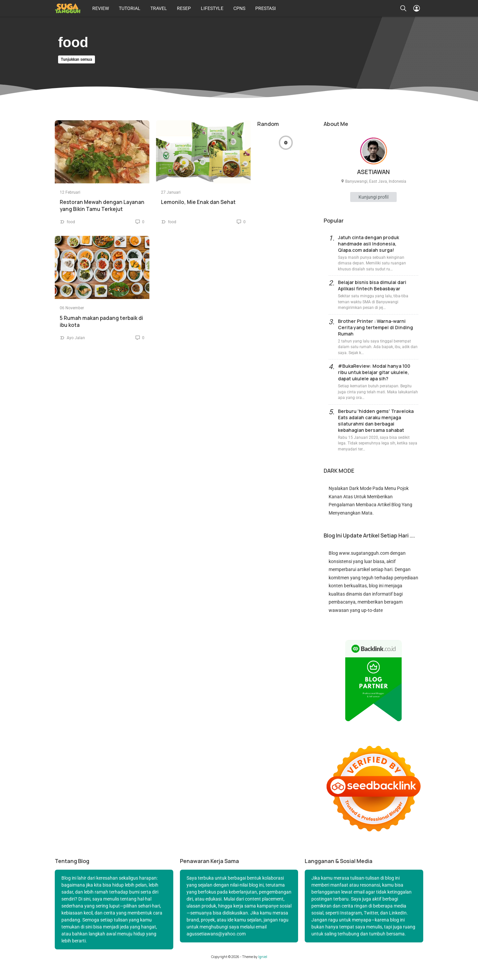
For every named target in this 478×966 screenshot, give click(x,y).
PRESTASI (265, 8)
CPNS (239, 8)
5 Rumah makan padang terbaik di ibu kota (101, 322)
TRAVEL (158, 8)
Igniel (262, 956)
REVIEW (100, 8)
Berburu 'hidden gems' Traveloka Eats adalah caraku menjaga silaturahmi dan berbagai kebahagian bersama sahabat (376, 420)
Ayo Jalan (76, 338)
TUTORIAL (129, 8)
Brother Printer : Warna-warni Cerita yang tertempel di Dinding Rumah (375, 327)
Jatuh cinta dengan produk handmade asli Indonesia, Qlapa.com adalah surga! (368, 243)
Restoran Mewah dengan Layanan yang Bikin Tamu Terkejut (102, 206)
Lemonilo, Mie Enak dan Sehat (198, 202)
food (71, 222)
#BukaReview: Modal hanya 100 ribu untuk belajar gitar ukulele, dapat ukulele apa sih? (374, 372)
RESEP (184, 8)
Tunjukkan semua (76, 59)
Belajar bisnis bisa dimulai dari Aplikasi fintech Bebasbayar (372, 285)
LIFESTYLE (212, 8)
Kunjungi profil (373, 197)
